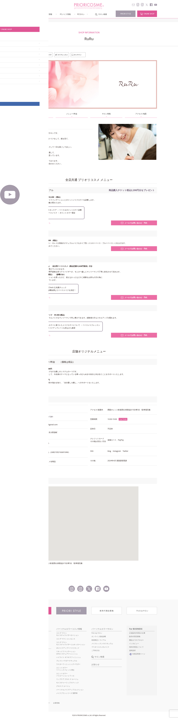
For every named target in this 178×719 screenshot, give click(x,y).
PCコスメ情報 (46, 14)
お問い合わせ (26, 703)
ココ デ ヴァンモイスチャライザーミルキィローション (70, 643)
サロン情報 (106, 114)
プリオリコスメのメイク (100, 647)
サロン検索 (102, 14)
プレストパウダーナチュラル (66, 661)
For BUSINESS (135, 629)
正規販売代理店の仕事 (137, 633)
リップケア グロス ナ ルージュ (67, 679)
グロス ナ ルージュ (63, 686)
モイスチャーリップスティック (67, 682)
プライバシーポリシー (42, 703)
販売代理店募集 (134, 636)
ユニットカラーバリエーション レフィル (65, 674)
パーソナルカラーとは (29, 636)
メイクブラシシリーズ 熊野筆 (67, 693)
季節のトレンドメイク (29, 657)
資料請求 (132, 650)
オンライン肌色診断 (98, 636)
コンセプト (27, 14)
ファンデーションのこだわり (31, 640)
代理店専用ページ (138, 654)
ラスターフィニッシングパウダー (68, 664)
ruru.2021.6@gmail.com (48, 424)
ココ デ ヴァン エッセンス (65, 639)
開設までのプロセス (136, 640)
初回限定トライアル (98, 640)
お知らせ (95, 664)
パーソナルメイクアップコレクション (70, 690)
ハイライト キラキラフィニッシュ (68, 657)
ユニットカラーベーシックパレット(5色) (65, 669)
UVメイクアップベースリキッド (67, 648)
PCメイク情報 (65, 14)
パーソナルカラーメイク (32, 646)
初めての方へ (26, 633)
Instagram (117, 451)
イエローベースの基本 (29, 654)
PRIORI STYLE (125, 14)
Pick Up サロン (96, 633)
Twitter (125, 451)
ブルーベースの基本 (28, 650)
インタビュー (134, 643)
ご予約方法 (95, 650)
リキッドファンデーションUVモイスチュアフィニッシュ (67, 652)
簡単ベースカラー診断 (29, 661)
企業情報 (56, 703)
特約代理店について (136, 647)
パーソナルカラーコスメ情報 (69, 629)
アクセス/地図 (140, 114)
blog (109, 451)
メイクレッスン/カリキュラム (102, 643)
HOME (23, 20)
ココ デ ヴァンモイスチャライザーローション (67, 634)
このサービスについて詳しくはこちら (35, 223)
